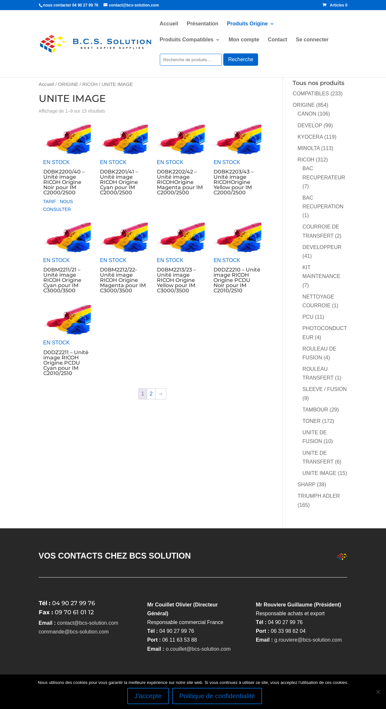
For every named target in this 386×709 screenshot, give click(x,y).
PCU (307, 317)
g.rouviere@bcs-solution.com (308, 640)
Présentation (202, 23)
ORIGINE (68, 84)
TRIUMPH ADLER (318, 496)
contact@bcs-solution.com (87, 623)
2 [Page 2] (151, 393)
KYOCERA (310, 137)
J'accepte (148, 696)
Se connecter (312, 39)
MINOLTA (308, 148)
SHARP (306, 484)
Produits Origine (247, 23)
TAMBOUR (315, 409)
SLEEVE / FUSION (324, 389)
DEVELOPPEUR (321, 247)
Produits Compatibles (187, 39)
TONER (311, 421)
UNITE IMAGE (319, 473)
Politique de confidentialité (217, 696)
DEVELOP (309, 125)
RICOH (90, 84)
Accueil (169, 23)
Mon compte (243, 39)
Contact (277, 39)
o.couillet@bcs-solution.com (198, 649)
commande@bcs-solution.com (74, 631)
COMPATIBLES (311, 93)
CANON (306, 114)
